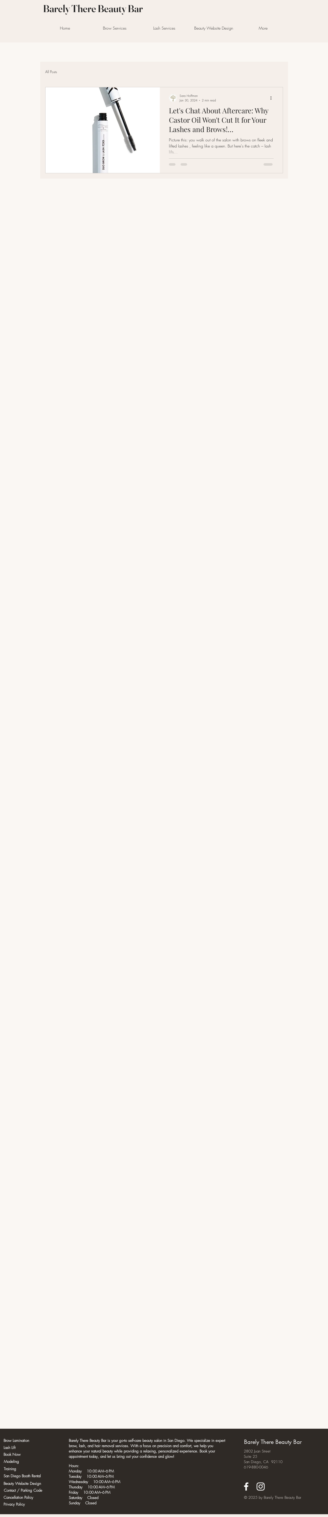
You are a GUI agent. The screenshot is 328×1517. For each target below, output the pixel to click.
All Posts (51, 71)
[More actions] (273, 98)
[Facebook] (246, 1486)
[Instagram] (260, 1486)
